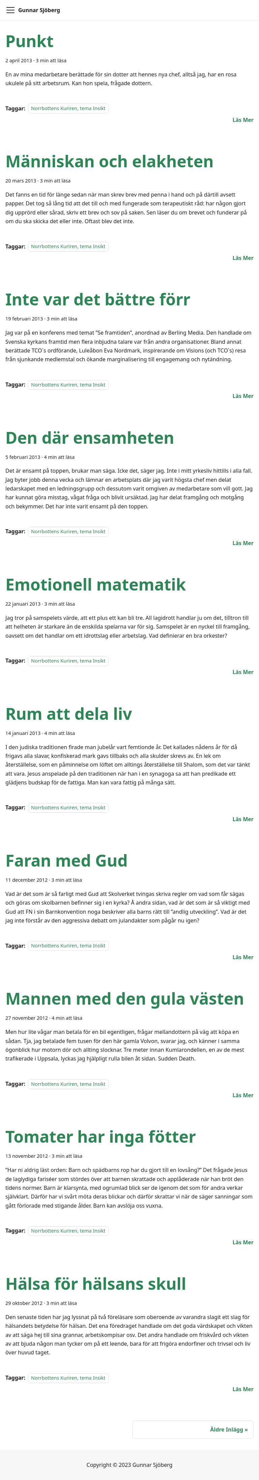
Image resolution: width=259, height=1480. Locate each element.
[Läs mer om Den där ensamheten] (243, 543)
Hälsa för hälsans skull (95, 1283)
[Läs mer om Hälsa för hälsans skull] (243, 1389)
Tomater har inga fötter (100, 1136)
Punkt (29, 41)
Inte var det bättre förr (97, 299)
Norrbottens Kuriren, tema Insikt (68, 108)
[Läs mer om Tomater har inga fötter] (243, 1242)
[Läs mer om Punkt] (243, 120)
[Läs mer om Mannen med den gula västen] (243, 1095)
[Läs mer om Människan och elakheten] (243, 258)
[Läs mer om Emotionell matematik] (243, 672)
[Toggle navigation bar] (10, 10)
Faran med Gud (66, 860)
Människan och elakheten (109, 161)
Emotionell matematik (95, 584)
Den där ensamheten (89, 437)
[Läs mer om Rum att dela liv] (243, 819)
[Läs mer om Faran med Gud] (243, 957)
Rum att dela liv (68, 714)
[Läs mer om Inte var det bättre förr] (243, 396)
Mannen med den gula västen (124, 998)
